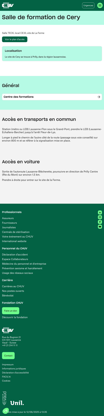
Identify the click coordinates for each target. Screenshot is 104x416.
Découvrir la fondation (15, 317)
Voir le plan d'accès (16, 39)
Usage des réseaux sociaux (17, 272)
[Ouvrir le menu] (100, 5)
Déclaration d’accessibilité (15, 372)
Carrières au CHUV (13, 286)
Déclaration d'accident (15, 254)
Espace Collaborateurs (15, 259)
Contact (8, 355)
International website (14, 241)
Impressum (8, 364)
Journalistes (9, 227)
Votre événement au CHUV (17, 236)
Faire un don (11, 310)
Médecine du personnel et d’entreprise (24, 263)
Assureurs (8, 218)
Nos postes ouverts (13, 290)
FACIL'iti (6, 376)
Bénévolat (7, 295)
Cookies (6, 380)
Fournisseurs (9, 222)
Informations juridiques (14, 368)
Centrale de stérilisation (16, 231)
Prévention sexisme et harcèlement (22, 268)
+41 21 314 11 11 (9, 345)
